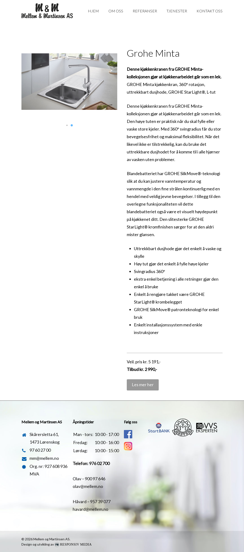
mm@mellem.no (44, 458)
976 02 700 (99, 463)
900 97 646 (95, 478)
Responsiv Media (76, 544)
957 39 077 (100, 501)
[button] (67, 125)
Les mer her (143, 384)
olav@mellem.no (88, 486)
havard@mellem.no (90, 509)
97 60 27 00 (40, 450)
